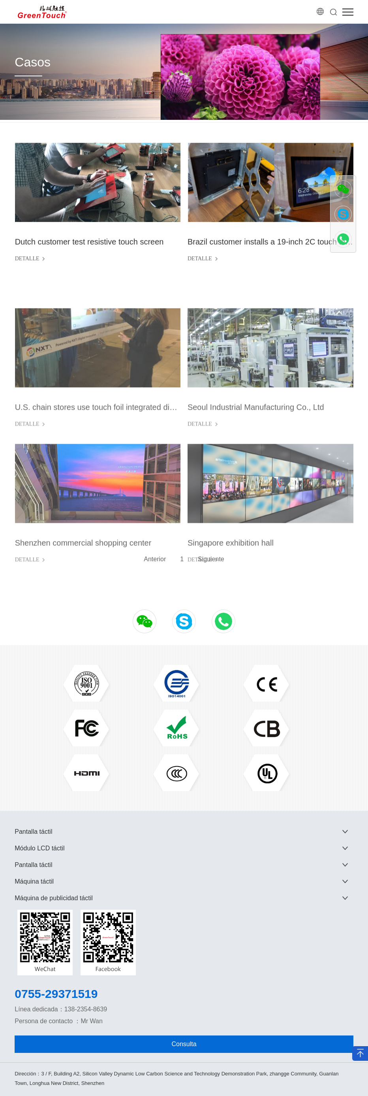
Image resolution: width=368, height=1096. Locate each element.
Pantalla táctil (33, 831)
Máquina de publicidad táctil (53, 898)
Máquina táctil (34, 881)
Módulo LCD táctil (39, 848)
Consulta (183, 1044)
